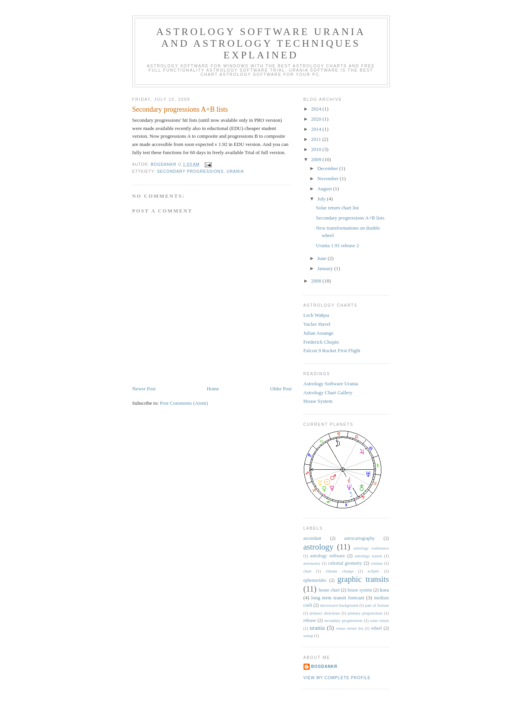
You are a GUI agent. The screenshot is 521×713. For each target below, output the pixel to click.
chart (307, 571)
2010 (317, 149)
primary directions (325, 613)
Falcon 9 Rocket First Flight (332, 350)
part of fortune (377, 605)
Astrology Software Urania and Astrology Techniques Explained (261, 43)
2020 (317, 119)
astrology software (327, 555)
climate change (339, 571)
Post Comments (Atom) (184, 403)
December (328, 168)
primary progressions (365, 613)
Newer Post (144, 389)
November (328, 178)
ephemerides (314, 580)
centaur (377, 563)
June (322, 258)
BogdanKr (324, 666)
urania (235, 171)
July (322, 199)
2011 (317, 139)
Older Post (280, 389)
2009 (317, 159)
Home (213, 389)
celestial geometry (345, 563)
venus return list (349, 628)
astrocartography (359, 538)
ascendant (312, 538)
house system (359, 590)
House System (318, 401)
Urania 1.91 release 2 (337, 245)
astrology (318, 546)
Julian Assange (318, 333)
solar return (379, 620)
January (325, 268)
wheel (376, 628)
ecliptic (374, 571)
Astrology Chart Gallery (328, 392)
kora (384, 590)
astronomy (312, 563)
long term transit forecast (337, 598)
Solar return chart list (337, 208)
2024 (317, 109)
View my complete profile (337, 678)
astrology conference (371, 548)
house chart (329, 590)
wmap (308, 636)
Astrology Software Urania (330, 383)
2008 (317, 281)
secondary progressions (190, 171)
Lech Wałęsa (316, 315)
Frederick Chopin (321, 342)
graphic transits (363, 578)
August (325, 188)
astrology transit (368, 556)
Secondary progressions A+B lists (350, 218)
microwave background (339, 605)
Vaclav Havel (317, 324)
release (309, 620)
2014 (317, 129)
